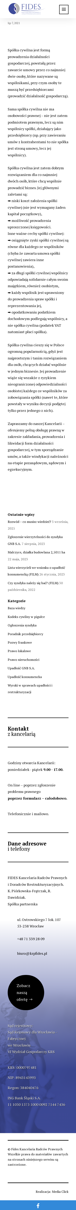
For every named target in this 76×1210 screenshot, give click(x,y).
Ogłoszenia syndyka (22, 625)
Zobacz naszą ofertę (23, 992)
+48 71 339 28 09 (31, 938)
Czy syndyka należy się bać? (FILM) (33, 583)
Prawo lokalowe (19, 651)
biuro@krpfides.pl (32, 953)
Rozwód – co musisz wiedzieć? (29, 521)
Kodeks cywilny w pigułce (26, 617)
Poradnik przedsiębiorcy (25, 634)
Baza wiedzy (16, 608)
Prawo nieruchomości (23, 659)
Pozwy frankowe (20, 642)
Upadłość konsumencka (25, 677)
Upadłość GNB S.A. (21, 668)
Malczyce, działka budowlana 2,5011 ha (36, 552)
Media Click (60, 1191)
